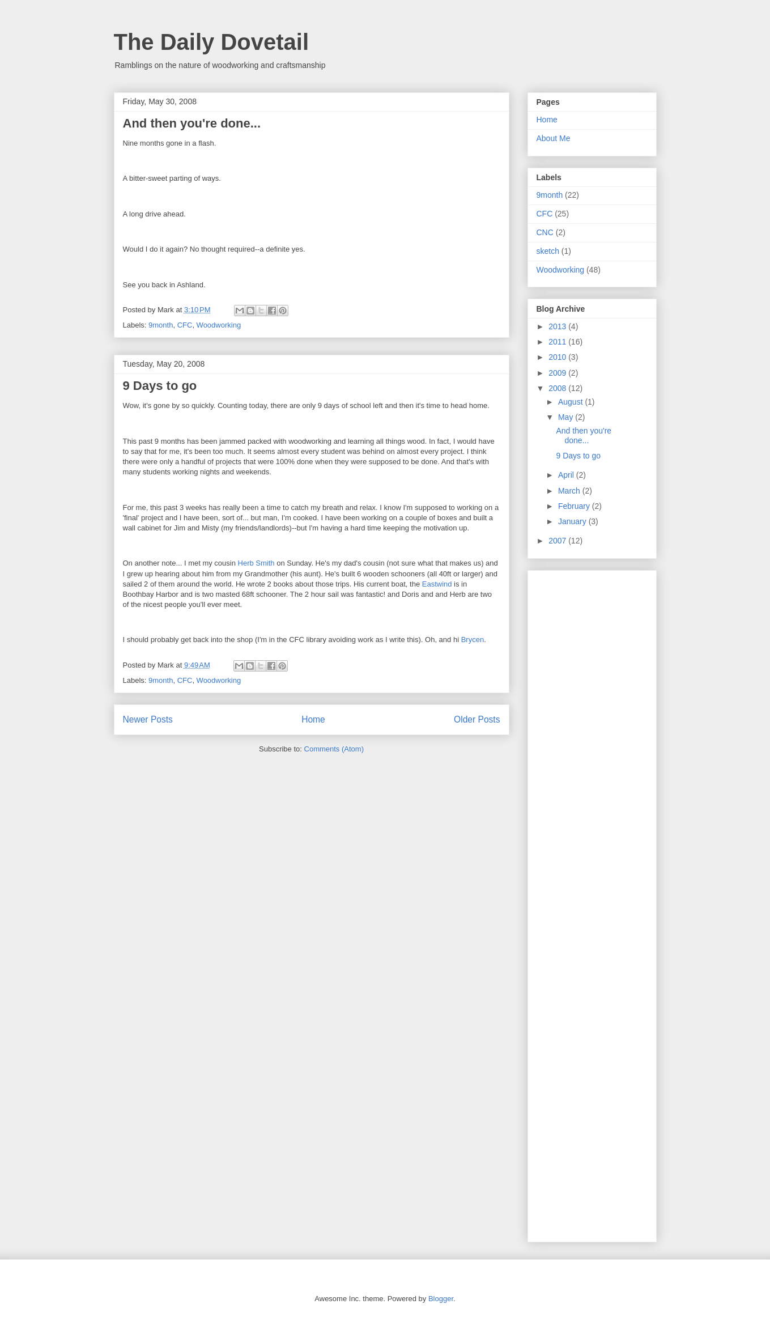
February (575, 506)
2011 (558, 341)
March (570, 490)
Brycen (472, 639)
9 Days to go (160, 386)
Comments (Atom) (334, 749)
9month (160, 325)
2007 (558, 540)
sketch (548, 251)
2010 (558, 357)
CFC (185, 325)
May (566, 417)
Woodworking (219, 325)
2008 (558, 388)
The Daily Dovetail (211, 41)
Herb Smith (256, 563)
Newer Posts (148, 719)
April (567, 474)
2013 (558, 326)
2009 (558, 372)
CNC (545, 232)
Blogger (440, 1298)
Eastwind (437, 584)
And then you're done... (192, 123)
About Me (554, 138)
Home (313, 719)
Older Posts (477, 719)
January (573, 521)
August (571, 401)
